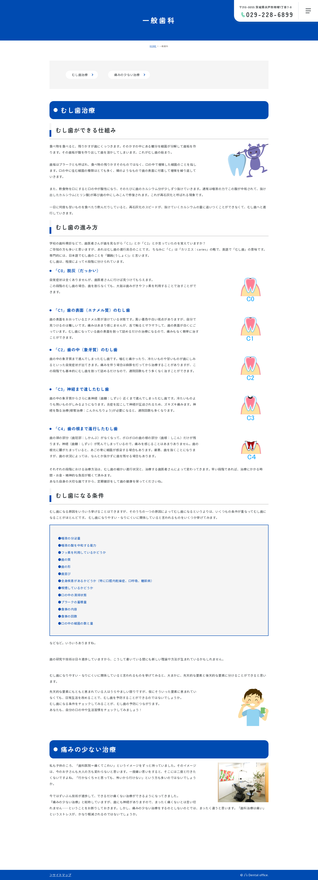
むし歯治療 (80, 75)
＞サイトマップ (60, 875)
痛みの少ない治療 (127, 75)
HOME (153, 46)
